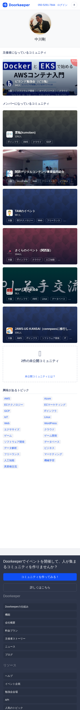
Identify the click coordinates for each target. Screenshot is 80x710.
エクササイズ (11, 429)
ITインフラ (13, 142)
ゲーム (8, 435)
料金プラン (11, 630)
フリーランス (48, 181)
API (7, 699)
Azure (47, 398)
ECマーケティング (54, 404)
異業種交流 (10, 466)
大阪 (10, 91)
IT (65, 338)
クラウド (63, 91)
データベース (58, 299)
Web (34, 181)
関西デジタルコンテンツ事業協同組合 (39, 171)
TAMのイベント (25, 211)
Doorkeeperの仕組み (16, 606)
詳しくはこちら (40, 587)
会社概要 (10, 622)
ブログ (9, 654)
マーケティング (53, 454)
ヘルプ (9, 675)
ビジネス (64, 181)
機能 (7, 614)
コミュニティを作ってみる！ (40, 576)
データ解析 (10, 447)
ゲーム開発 (50, 435)
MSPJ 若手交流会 (26, 289)
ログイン (62, 4)
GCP (48, 142)
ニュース (10, 646)
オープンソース (46, 91)
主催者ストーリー (15, 638)
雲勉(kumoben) (25, 132)
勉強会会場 (11, 691)
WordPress (22, 181)
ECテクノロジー (25, 220)
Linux (44, 299)
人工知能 (50, 259)
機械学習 (49, 460)
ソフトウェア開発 (25, 91)
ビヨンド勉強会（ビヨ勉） (32, 81)
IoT (6, 417)
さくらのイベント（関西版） (34, 250)
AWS (25, 142)
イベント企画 (12, 683)
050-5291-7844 (46, 4)
